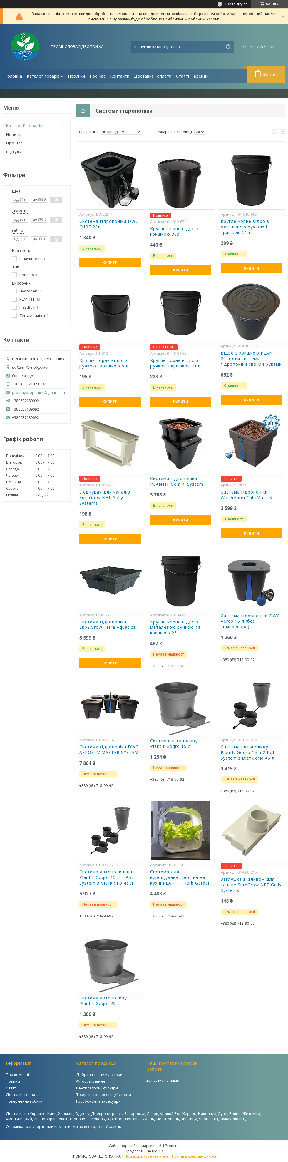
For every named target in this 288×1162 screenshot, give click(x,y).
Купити (110, 262)
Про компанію (19, 1074)
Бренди (201, 76)
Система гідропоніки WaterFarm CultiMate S (246, 494)
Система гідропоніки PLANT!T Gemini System (176, 481)
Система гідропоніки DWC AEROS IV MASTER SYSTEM (109, 749)
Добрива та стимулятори (99, 1074)
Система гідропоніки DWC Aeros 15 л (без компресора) (250, 621)
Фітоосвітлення (90, 1081)
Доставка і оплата (152, 76)
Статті (182, 76)
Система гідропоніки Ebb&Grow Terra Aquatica (107, 624)
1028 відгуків (236, 3)
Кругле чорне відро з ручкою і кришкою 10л (175, 363)
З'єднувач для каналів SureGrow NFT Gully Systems (104, 497)
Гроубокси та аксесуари (98, 1101)
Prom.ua (172, 1145)
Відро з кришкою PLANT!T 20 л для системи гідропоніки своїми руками (251, 358)
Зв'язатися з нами (162, 1080)
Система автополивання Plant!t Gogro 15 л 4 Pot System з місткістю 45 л (107, 877)
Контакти (119, 76)
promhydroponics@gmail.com (38, 392)
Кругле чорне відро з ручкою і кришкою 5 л (103, 363)
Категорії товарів (24, 125)
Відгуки (14, 151)
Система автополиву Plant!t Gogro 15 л (174, 743)
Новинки (76, 76)
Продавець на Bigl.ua (144, 1150)
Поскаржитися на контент (146, 1156)
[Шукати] (228, 47)
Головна (13, 76)
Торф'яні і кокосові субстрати (103, 1094)
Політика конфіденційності (194, 1156)
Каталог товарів (43, 76)
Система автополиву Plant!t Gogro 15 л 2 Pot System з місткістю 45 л (248, 752)
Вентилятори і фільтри (97, 1088)
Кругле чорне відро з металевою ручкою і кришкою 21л (245, 227)
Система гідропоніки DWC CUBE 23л (108, 224)
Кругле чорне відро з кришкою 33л (174, 231)
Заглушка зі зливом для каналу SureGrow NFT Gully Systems (251, 885)
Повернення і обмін (24, 1101)
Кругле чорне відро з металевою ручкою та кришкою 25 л (175, 627)
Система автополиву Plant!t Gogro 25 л (103, 1000)
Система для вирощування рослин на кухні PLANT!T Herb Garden (180, 877)
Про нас (98, 76)
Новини (14, 134)
